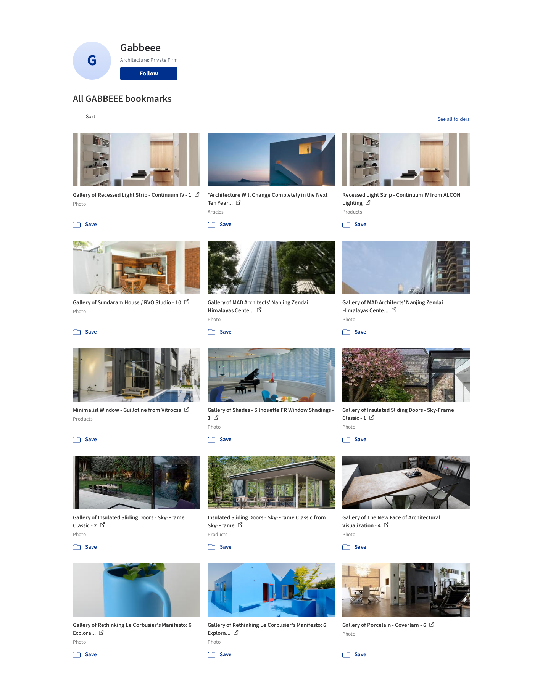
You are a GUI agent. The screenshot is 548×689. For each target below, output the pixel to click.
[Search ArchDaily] (150, 10)
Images (268, 10)
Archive (401, 10)
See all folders (454, 119)
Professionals (347, 10)
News (378, 10)
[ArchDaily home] (45, 10)
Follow (149, 73)
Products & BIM (304, 10)
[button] (86, 117)
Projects (242, 10)
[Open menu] (503, 11)
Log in (440, 10)
